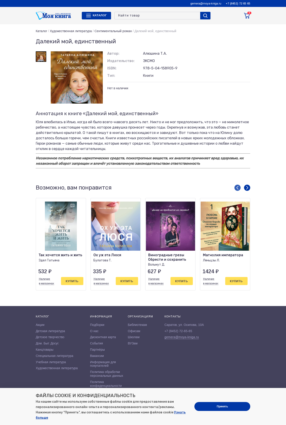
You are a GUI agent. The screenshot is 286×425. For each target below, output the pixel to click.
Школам (134, 337)
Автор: (113, 53)
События (96, 343)
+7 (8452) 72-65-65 (178, 331)
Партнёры (97, 349)
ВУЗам (133, 343)
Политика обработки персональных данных (106, 373)
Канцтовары (44, 349)
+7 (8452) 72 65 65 (238, 3)
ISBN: (111, 68)
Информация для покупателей (103, 364)
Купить (72, 281)
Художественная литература (71, 31)
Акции (40, 325)
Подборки (97, 325)
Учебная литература (51, 362)
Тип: (111, 75)
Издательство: (121, 61)
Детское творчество (50, 337)
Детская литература (50, 331)
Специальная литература (54, 356)
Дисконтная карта (103, 337)
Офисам (134, 331)
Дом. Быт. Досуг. (47, 343)
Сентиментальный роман (113, 31)
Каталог (41, 31)
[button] (237, 188)
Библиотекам (137, 325)
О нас (94, 331)
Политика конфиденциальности (106, 384)
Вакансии (97, 356)
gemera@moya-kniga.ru (205, 3)
